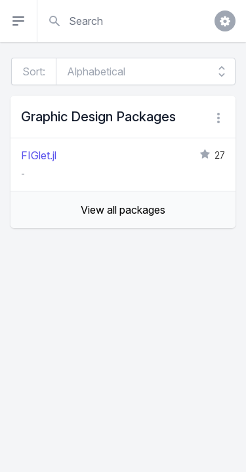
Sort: (33, 71)
